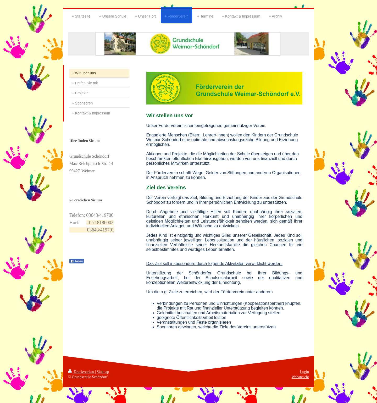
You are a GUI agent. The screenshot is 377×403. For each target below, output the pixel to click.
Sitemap (103, 371)
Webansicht (300, 377)
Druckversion (81, 371)
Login (304, 371)
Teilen (76, 261)
